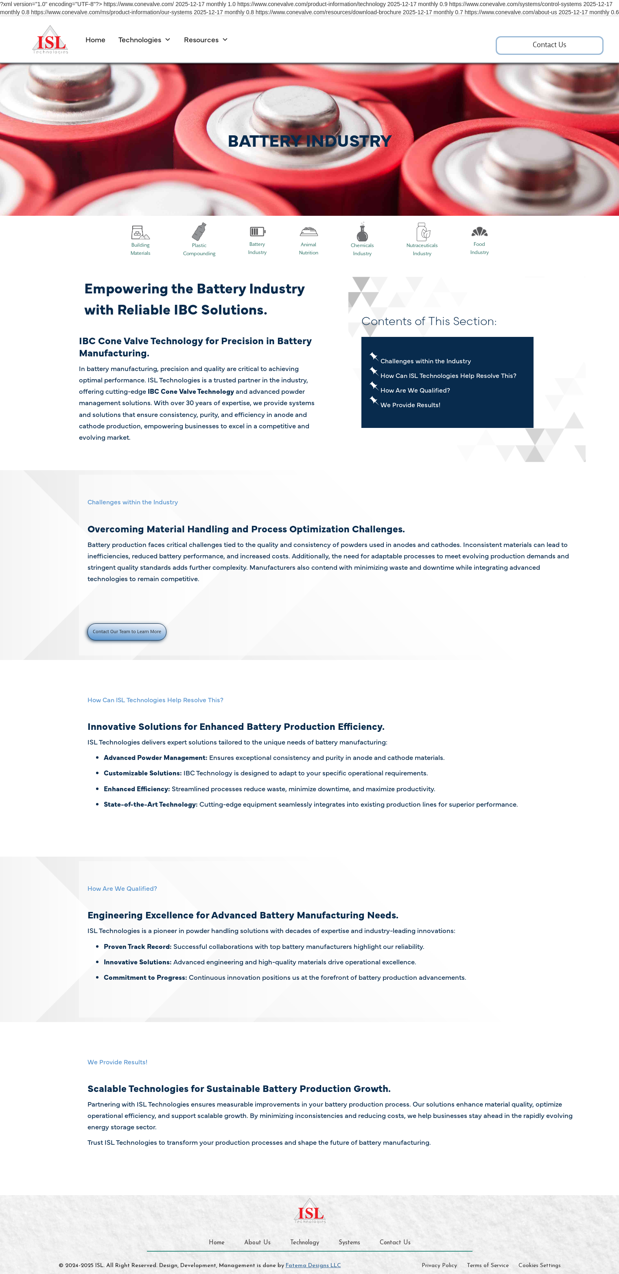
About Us (257, 1243)
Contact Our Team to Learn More (127, 631)
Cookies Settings (539, 1266)
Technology (304, 1243)
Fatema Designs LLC (313, 1266)
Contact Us (550, 45)
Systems (349, 1243)
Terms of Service (488, 1266)
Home (95, 39)
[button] (144, 39)
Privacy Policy (439, 1266)
